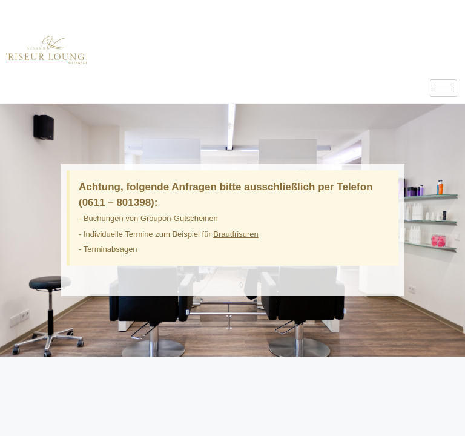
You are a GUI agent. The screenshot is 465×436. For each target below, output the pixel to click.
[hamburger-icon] (443, 88)
